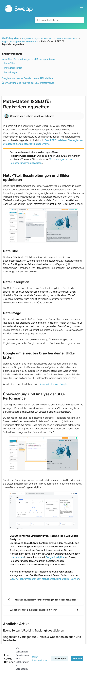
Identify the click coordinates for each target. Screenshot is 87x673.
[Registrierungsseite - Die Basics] (19, 41)
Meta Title (9, 63)
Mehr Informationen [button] (40, 658)
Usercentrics (17, 557)
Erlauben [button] (77, 658)
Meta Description (13, 67)
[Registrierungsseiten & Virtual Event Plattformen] (50, 38)
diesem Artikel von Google (53, 384)
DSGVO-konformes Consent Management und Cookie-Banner (45, 578)
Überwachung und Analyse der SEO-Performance (27, 83)
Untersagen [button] (59, 658)
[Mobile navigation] (81, 8)
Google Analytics (55, 557)
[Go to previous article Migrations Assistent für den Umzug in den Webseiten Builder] (43, 600)
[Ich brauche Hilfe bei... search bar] (59, 20)
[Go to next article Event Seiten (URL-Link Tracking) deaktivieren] (43, 610)
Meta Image (10, 72)
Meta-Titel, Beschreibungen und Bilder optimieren (28, 59)
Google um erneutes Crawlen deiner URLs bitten (27, 78)
